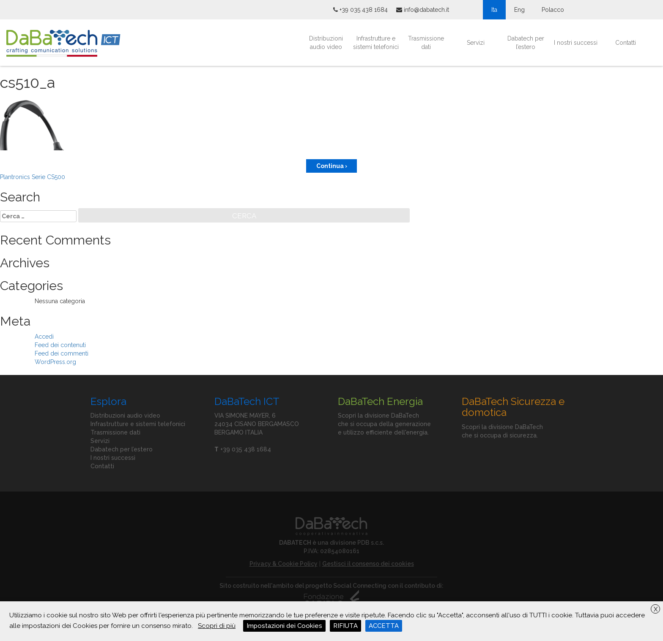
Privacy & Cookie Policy (283, 563)
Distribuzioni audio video (326, 42)
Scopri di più (217, 626)
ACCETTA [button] (384, 626)
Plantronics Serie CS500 (32, 177)
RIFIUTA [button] (345, 626)
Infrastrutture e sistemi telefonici (376, 42)
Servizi (476, 42)
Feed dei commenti (61, 353)
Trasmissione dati (426, 42)
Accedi (44, 336)
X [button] (656, 609)
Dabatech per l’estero (525, 42)
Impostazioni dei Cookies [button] (284, 626)
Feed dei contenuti (60, 345)
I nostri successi (575, 42)
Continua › (331, 166)
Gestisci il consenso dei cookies (368, 563)
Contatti (625, 42)
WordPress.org (55, 362)
